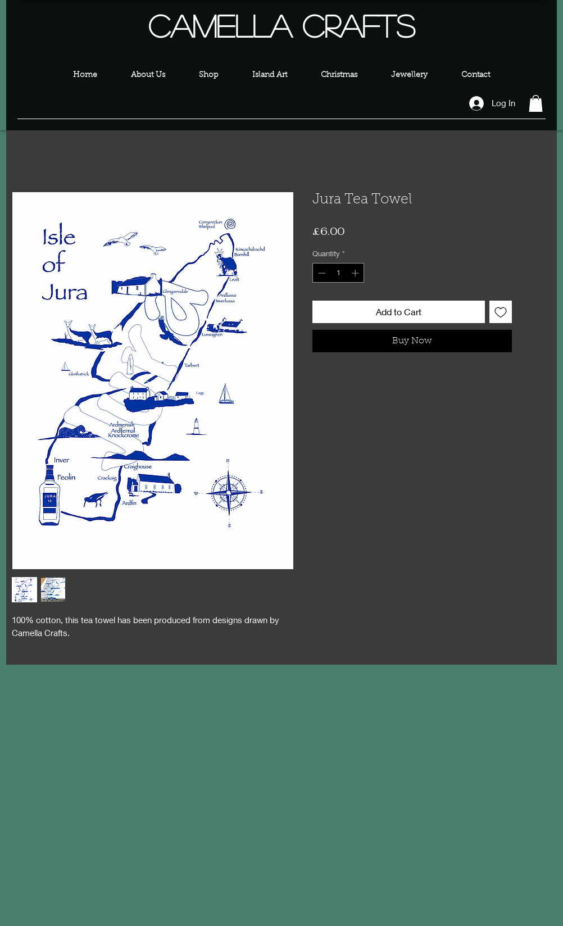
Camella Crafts (281, 25)
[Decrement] (321, 273)
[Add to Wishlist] (500, 312)
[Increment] (356, 273)
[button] (536, 103)
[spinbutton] (338, 273)
